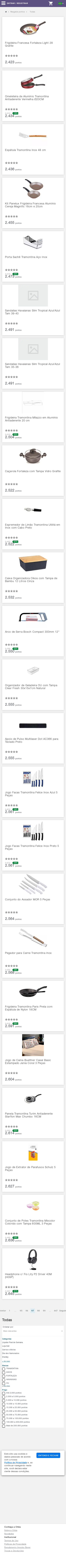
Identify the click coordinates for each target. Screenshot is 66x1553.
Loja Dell (5, 1346)
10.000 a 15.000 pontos (15, 1404)
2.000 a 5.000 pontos (13, 1397)
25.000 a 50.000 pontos (15, 1411)
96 (27, 1311)
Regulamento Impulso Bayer (17, 1548)
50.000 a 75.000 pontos (15, 1415)
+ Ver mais (6, 1361)
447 (56, 1311)
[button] (61, 3)
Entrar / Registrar (17, 3)
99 (44, 1311)
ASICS (7, 1372)
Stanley (5, 1357)
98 (38, 1311)
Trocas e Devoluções (14, 1551)
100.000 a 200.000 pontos (16, 1422)
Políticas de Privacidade (15, 1544)
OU (5, 1383)
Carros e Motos (9, 1350)
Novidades (9, 1534)
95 (21, 1311)
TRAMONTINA (10, 1369)
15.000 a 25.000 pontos (15, 1407)
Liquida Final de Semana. (12, 1342)
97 (32, 1311)
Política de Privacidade (15, 1463)
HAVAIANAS (9, 1379)
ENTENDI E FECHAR (48, 1455)
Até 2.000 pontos (12, 1393)
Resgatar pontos (17, 12)
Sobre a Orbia (10, 1531)
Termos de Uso (11, 1541)
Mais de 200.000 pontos (15, 1426)
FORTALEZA (9, 1376)
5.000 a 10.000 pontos (14, 1400)
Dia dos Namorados (10, 1353)
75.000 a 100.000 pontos (15, 1418)
